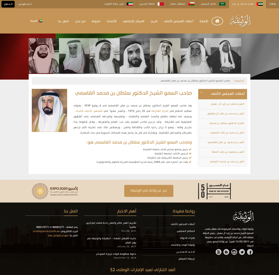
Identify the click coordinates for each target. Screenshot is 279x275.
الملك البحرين (152, 4)
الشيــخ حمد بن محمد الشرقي (227, 161)
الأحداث (112, 21)
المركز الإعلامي (134, 21)
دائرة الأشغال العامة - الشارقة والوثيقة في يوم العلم (111, 240)
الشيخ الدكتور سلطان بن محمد (226, 123)
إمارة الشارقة (159, 111)
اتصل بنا (63, 21)
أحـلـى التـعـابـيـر (185, 252)
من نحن (80, 21)
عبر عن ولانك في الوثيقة (149, 190)
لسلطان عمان (182, 4)
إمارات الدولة (187, 238)
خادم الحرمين (213, 4)
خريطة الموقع (187, 259)
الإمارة (204, 21)
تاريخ (154, 21)
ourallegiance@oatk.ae (46, 231)
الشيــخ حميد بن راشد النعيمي (227, 132)
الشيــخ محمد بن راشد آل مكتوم (225, 113)
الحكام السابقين (186, 231)
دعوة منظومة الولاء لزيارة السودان (116, 254)
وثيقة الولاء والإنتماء (183, 245)
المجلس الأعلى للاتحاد (89, 111)
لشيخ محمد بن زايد (247, 4)
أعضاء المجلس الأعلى (178, 21)
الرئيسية (239, 81)
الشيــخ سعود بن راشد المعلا (228, 152)
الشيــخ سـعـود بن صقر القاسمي (226, 142)
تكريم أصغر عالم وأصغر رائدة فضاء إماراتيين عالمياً (111, 225)
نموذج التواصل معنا (58, 235)
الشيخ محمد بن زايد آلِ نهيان (227, 104)
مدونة (96, 21)
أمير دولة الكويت (118, 4)
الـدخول (8, 4)
